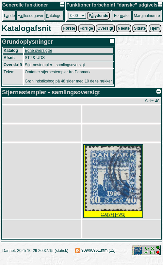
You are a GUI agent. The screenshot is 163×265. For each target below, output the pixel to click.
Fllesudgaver (30, 15)
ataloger (54, 15)
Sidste (140, 28)
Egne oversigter (38, 50)
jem (155, 28)
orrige (86, 28)
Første (69, 28)
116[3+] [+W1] (113, 214)
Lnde (9, 15)
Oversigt (105, 28)
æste (124, 28)
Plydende (98, 15)
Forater (122, 15)
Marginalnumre (147, 15)
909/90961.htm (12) (98, 250)
